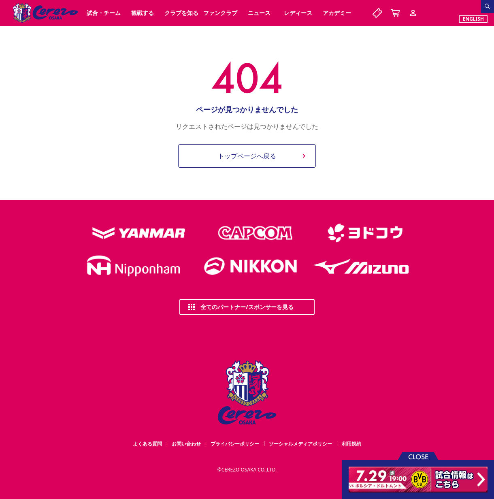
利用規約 (351, 443)
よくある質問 (147, 443)
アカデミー (337, 13)
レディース (298, 13)
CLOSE (418, 456)
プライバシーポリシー (235, 443)
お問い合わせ (186, 443)
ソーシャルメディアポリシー (300, 443)
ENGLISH (473, 18)
